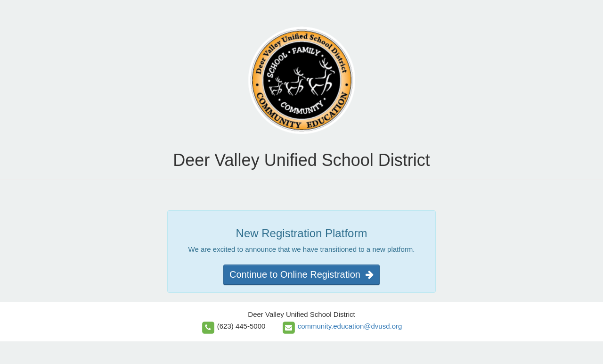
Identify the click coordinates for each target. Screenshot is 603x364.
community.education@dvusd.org (350, 326)
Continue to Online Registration (301, 274)
